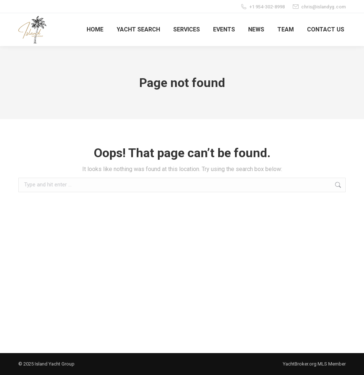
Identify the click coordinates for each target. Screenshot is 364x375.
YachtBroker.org (299, 364)
